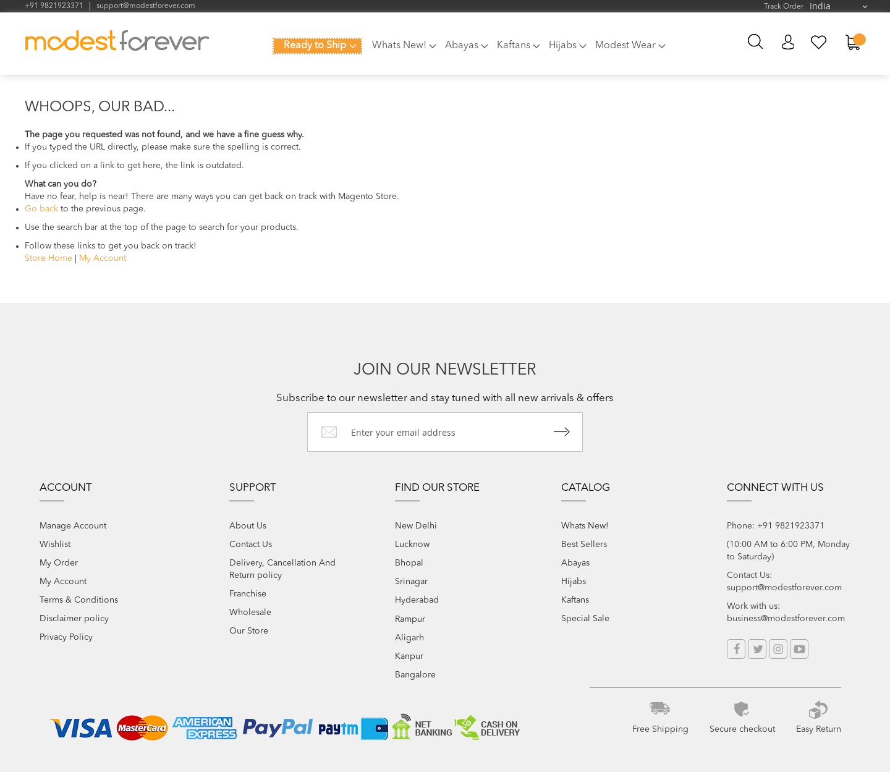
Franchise (247, 594)
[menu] (476, 51)
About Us (247, 526)
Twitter (757, 649)
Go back (41, 209)
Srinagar (411, 581)
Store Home (48, 258)
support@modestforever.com (145, 6)
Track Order (783, 7)
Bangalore (415, 675)
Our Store (248, 631)
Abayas (575, 563)
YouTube (799, 649)
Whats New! (585, 526)
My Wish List (819, 42)
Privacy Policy (66, 637)
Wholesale (250, 612)
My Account (787, 42)
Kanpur (409, 656)
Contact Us (250, 544)
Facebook (736, 649)
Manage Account (73, 526)
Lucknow (412, 544)
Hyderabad (417, 600)
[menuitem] (317, 46)
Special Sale (585, 618)
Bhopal (409, 563)
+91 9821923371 (54, 6)
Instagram (778, 649)
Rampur (410, 619)
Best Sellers (584, 544)
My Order (59, 563)
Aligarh (409, 638)
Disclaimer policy (74, 618)
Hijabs (573, 581)
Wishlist (55, 544)
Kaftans (575, 600)
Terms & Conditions (79, 600)
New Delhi (416, 526)
